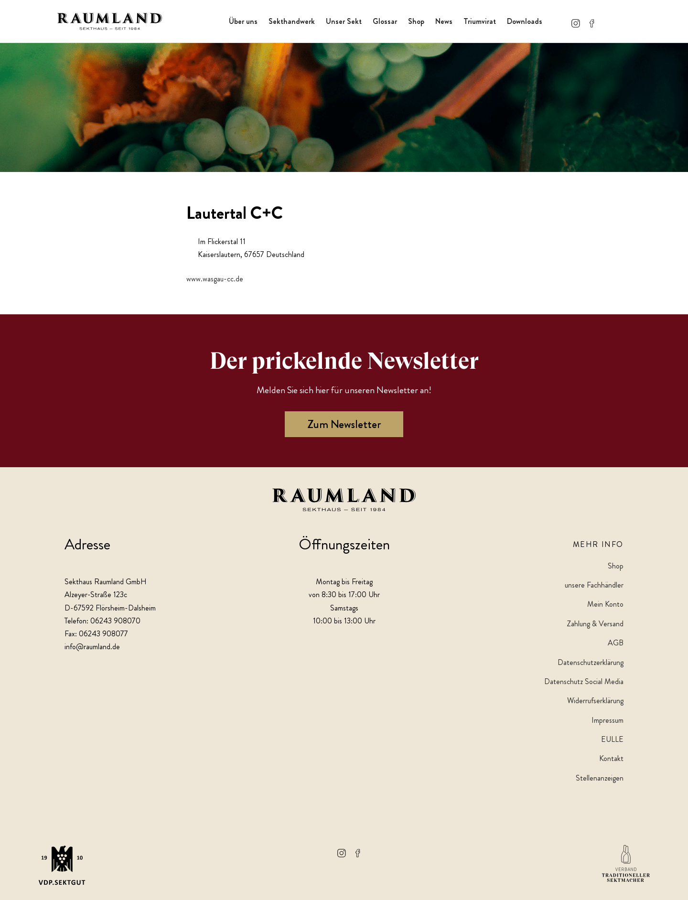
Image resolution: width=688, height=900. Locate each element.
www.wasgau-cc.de (214, 278)
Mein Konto (605, 604)
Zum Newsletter (344, 424)
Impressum (607, 720)
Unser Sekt (344, 21)
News (443, 21)
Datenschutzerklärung (591, 662)
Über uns (243, 21)
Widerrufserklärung (595, 700)
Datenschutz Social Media (584, 681)
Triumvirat (479, 21)
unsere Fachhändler (594, 584)
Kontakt (611, 758)
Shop (416, 21)
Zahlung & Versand (595, 623)
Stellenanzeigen (600, 777)
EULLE (612, 739)
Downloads (524, 21)
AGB (616, 642)
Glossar (385, 21)
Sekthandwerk (292, 21)
